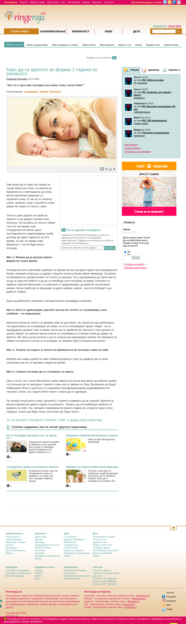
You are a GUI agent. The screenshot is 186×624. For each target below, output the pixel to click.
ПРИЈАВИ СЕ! (160, 26)
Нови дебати (130, 145)
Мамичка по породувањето (71, 543)
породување (31, 91)
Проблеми (40, 550)
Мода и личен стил (102, 545)
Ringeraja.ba (128, 604)
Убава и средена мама (37, 45)
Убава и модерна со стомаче (64, 45)
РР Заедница (140, 83)
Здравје (39, 539)
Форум (9, 553)
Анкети (38, 576)
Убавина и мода (37, 2)
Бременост (139, 98)
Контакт (170, 592)
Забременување (142, 112)
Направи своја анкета (135, 267)
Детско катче (53, 2)
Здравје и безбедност (75, 539)
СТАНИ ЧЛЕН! (174, 26)
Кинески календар (15, 576)
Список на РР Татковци (104, 584)
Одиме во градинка (73, 550)
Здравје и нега (100, 542)
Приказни (39, 553)
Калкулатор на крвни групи (77, 576)
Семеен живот (141, 123)
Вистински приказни (16, 550)
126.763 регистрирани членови (146, 2)
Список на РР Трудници (105, 578)
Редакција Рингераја (17, 79)
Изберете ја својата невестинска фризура (92, 467)
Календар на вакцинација (77, 553)
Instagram (171, 601)
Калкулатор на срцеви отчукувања (75, 571)
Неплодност (12, 547)
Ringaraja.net (142, 595)
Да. (127, 251)
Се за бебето (70, 537)
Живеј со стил (124, 45)
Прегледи (39, 542)
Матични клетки (43, 547)
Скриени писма (171, 45)
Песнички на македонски (155, 133)
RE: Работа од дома (152, 80)
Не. (127, 254)
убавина (43, 91)
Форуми (86, 2)
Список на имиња (102, 570)
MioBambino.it (139, 598)
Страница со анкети (134, 264)
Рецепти (23, 2)
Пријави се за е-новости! (98, 57)
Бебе (108, 31)
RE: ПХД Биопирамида (154, 120)
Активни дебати (132, 148)
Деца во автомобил (102, 553)
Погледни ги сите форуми (137, 151)
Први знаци (40, 537)
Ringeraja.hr (133, 601)
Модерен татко (153, 45)
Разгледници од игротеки (105, 550)
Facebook (171, 596)
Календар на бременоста (47, 556)
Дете (136, 31)
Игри (37, 578)
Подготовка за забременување (14, 538)
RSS (168, 605)
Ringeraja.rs (131, 607)
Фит (63, 2)
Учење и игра (99, 539)
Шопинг (138, 45)
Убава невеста (89, 45)
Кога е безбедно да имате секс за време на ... (32, 436)
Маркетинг (97, 2)
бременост (55, 91)
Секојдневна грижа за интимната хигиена (33, 467)
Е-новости (109, 2)
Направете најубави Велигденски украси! (92, 435)
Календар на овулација (17, 570)
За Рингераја (74, 2)
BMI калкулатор (72, 578)
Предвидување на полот (47, 545)
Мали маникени (107, 45)
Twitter (169, 609)
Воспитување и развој (104, 537)
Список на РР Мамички (104, 581)
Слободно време (101, 547)
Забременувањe (53, 31)
